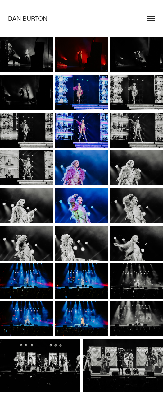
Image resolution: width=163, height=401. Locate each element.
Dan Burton (28, 18)
